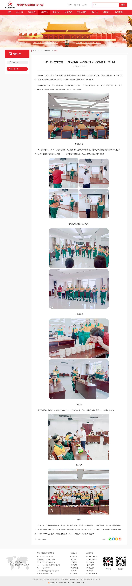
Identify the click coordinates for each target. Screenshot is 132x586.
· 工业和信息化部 (91, 559)
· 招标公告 (73, 571)
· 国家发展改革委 (91, 556)
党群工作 (44, 12)
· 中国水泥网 (90, 568)
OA (86, 5)
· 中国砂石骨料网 (91, 573)
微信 (78, 5)
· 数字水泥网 (90, 565)
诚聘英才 (106, 12)
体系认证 (68, 12)
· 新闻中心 (73, 559)
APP (70, 5)
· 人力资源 (73, 573)
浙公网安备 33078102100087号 (58, 583)
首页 (9, 12)
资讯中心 (31, 12)
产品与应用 (81, 12)
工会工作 (13, 69)
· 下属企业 (73, 556)
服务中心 (56, 12)
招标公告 (94, 12)
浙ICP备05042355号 (78, 583)
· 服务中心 (73, 562)
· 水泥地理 (89, 571)
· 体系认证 (73, 565)
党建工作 (13, 62)
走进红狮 (19, 12)
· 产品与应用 (74, 568)
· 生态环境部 (90, 562)
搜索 (123, 5)
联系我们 (119, 12)
